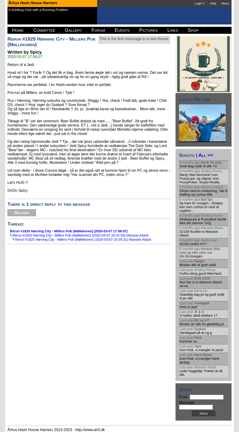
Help (213, 3)
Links (172, 30)
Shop (193, 30)
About (225, 3)
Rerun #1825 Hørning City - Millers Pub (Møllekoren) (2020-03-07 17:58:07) (69, 231)
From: (201, 397)
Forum (98, 30)
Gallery (73, 30)
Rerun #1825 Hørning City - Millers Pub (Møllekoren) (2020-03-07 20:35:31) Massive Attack (83, 239)
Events (122, 30)
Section (21, 212)
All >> (205, 155)
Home (18, 30)
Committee (44, 30)
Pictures (148, 30)
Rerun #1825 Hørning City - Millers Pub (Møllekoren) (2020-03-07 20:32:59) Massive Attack (81, 235)
